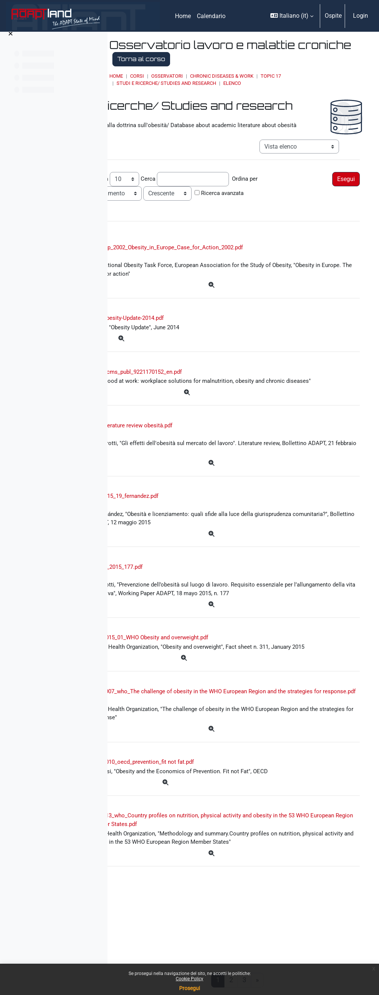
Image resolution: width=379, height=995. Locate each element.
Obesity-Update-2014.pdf (200, 330)
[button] (291, 16)
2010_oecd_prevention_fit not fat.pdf (216, 830)
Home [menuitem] (183, 16)
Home (169, 76)
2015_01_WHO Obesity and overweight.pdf (223, 685)
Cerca (214, 188)
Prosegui (189, 988)
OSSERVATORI (220, 76)
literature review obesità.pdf (201, 458)
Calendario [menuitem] (211, 16)
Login (360, 15)
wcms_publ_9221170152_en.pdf (209, 385)
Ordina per (313, 188)
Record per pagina (151, 188)
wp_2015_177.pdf (186, 603)
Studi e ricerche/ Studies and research (219, 83)
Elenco (285, 83)
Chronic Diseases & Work (275, 76)
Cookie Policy (189, 978)
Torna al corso (251, 59)
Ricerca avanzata (288, 202)
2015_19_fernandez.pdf (194, 530)
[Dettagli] (243, 296)
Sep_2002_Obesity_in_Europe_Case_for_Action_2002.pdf (237, 257)
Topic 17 (324, 76)
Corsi (190, 76)
